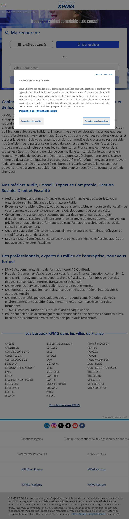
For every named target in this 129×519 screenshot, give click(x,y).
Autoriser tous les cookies (96, 121)
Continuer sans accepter (103, 74)
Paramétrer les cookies (31, 121)
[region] (64, 99)
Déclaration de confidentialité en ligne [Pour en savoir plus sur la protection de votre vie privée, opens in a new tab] (38, 111)
